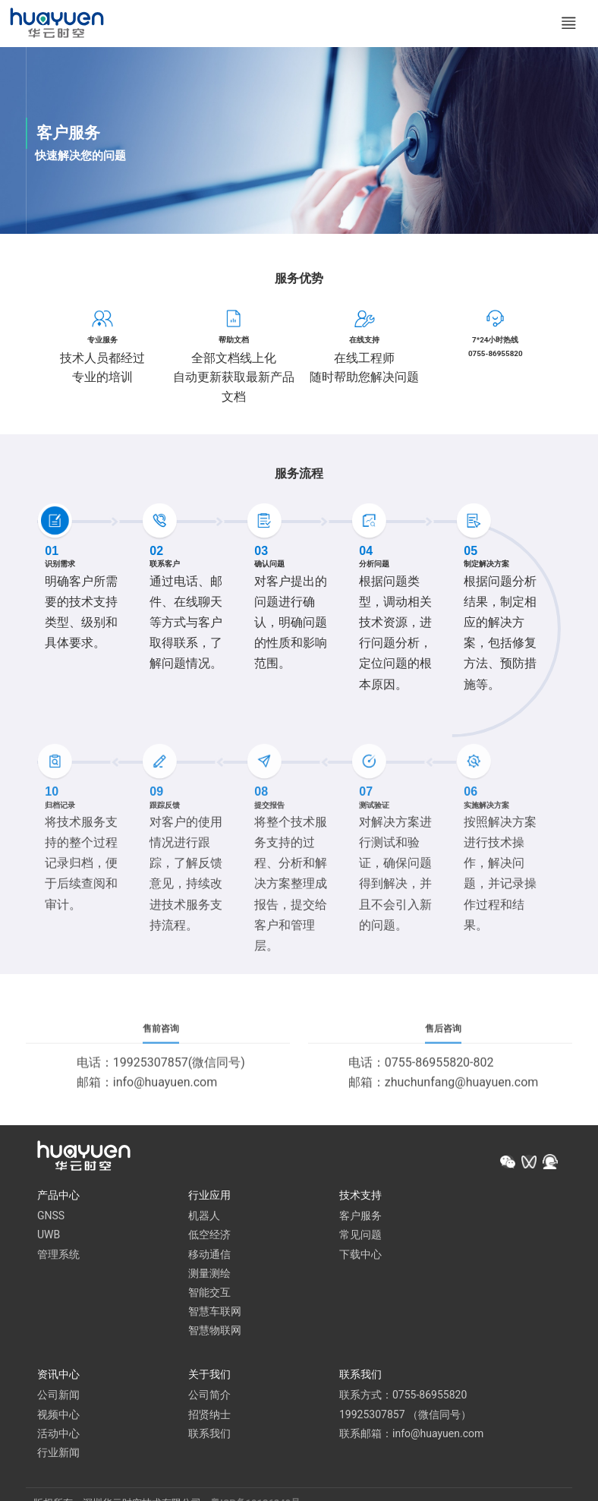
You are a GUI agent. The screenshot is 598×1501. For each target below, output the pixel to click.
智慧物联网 (214, 1332)
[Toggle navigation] (566, 24)
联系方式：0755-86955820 (403, 1397)
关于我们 (209, 1376)
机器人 (204, 1218)
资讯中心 (58, 1376)
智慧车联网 (214, 1313)
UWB (48, 1237)
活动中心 (58, 1435)
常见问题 (360, 1237)
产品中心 (58, 1196)
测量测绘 (209, 1275)
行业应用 (209, 1196)
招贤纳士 (209, 1416)
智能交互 (209, 1294)
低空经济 (209, 1237)
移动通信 (209, 1256)
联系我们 (209, 1435)
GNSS (51, 1218)
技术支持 (360, 1196)
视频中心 (58, 1416)
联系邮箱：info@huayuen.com (411, 1435)
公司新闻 (58, 1397)
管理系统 (58, 1256)
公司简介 (209, 1397)
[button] (507, 1163)
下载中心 (360, 1256)
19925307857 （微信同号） (405, 1416)
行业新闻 (58, 1454)
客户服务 (360, 1218)
